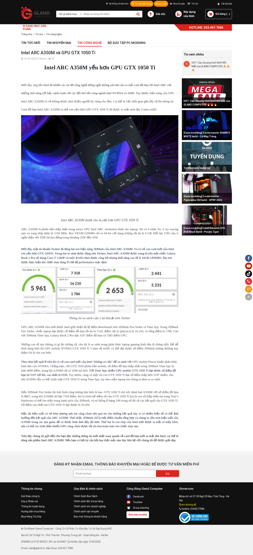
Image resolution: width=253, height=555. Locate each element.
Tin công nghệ (89, 43)
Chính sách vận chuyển (86, 511)
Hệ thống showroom (117, 3)
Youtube (134, 502)
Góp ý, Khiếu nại (29, 501)
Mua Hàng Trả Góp (31, 516)
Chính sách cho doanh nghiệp (90, 506)
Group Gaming (137, 508)
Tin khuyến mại (58, 43)
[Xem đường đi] (187, 504)
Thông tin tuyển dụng (32, 506)
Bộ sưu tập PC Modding (127, 43)
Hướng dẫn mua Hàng (33, 511)
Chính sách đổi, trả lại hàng (88, 501)
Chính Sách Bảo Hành (86, 496)
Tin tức (193, 3)
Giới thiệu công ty (30, 496)
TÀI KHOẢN (225, 4)
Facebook (135, 496)
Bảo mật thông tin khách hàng (90, 516)
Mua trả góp (177, 3)
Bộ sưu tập (161, 3)
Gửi (167, 473)
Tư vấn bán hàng (141, 3)
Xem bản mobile (137, 514)
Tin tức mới (30, 43)
